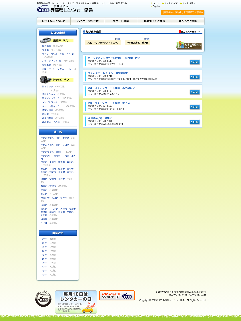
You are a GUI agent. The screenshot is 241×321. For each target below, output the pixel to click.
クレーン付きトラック (53, 106)
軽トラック (47, 86)
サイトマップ (170, 3)
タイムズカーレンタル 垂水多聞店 (108, 73)
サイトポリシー (190, 3)
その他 (44, 223)
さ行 (44, 246)
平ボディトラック (51, 98)
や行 (44, 266)
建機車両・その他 (51, 122)
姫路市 (44, 205)
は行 (44, 258)
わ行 (44, 274)
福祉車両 (46, 65)
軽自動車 (46, 46)
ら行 (44, 270)
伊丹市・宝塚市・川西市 (53, 179)
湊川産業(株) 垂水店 (100, 118)
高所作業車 (47, 118)
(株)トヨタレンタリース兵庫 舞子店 (109, 103)
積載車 (45, 114)
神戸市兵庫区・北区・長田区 (55, 145)
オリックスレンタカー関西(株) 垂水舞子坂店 (114, 57)
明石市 (44, 194)
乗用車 (45, 50)
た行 (44, 250)
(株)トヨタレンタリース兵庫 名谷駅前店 (111, 87)
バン (44, 90)
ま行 (44, 262)
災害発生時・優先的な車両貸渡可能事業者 (182, 12)
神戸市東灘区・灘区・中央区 (55, 138)
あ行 (44, 239)
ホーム (156, 3)
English (156, 6)
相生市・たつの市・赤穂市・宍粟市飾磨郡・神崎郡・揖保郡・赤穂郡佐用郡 (58, 212)
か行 (44, 242)
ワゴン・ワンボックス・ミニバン (58, 54)
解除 (118, 39)
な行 (44, 254)
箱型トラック (48, 94)
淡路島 (44, 219)
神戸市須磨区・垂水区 (52, 152)
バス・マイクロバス (52, 61)
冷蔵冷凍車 (47, 110)
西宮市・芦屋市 (48, 186)
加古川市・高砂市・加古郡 (54, 198)
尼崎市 (44, 190)
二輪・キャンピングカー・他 (56, 69)
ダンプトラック (49, 102)
